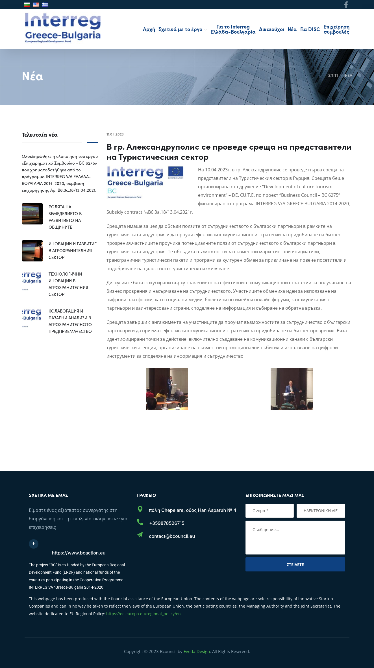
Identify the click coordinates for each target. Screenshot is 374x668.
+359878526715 (166, 523)
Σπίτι (333, 75)
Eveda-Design (197, 651)
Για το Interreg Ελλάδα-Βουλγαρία (233, 29)
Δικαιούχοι (271, 28)
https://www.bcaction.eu (78, 553)
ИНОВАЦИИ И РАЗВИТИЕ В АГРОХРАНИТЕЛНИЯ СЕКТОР (73, 250)
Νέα (292, 28)
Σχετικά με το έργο (180, 28)
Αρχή (149, 28)
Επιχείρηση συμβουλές (336, 29)
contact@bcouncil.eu (172, 536)
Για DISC (310, 28)
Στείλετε (295, 564)
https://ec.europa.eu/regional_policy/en (143, 613)
